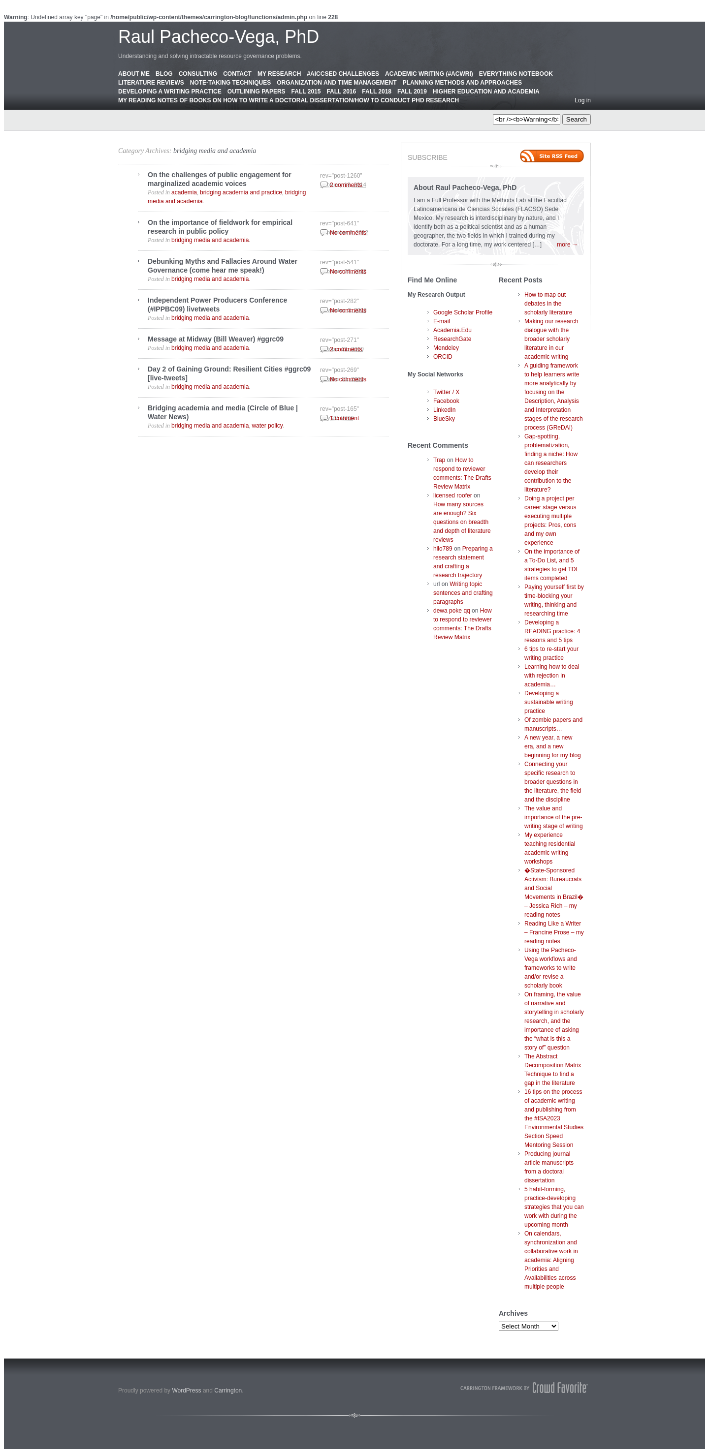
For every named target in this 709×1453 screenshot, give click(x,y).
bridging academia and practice (241, 192)
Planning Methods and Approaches (462, 82)
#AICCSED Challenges (343, 73)
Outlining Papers (256, 91)
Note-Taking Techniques (230, 82)
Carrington (228, 1390)
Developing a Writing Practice (170, 91)
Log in (583, 100)
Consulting (198, 73)
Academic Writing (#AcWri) (429, 73)
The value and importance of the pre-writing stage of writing (553, 817)
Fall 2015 (306, 91)
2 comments (346, 185)
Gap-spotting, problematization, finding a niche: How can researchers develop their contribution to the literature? (551, 463)
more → (567, 244)
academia (184, 192)
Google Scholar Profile (462, 312)
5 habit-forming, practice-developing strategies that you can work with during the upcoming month (554, 1207)
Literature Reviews (151, 82)
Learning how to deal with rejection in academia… (551, 675)
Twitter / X (446, 392)
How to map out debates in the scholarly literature (548, 303)
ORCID (442, 356)
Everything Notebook (516, 73)
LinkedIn (444, 409)
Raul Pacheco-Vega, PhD (218, 37)
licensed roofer (452, 495)
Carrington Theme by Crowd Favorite (524, 1387)
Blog (164, 73)
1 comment (344, 418)
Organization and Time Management (336, 82)
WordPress (186, 1390)
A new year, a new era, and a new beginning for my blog (552, 746)
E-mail (441, 321)
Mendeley (446, 347)
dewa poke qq (451, 610)
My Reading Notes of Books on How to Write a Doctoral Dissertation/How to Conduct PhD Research (288, 100)
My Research (279, 73)
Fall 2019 (412, 91)
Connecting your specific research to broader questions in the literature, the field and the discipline (552, 782)
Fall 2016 (341, 91)
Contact (237, 73)
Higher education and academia (486, 91)
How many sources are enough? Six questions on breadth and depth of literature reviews (462, 522)
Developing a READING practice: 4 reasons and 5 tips (552, 631)
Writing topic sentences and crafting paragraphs (463, 593)
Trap (439, 460)
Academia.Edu (452, 330)
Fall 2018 (376, 91)
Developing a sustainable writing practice (548, 702)
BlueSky (444, 418)
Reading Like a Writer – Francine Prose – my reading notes (554, 932)
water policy (267, 425)
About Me (134, 73)
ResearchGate (452, 339)
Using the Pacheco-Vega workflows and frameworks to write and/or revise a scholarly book (550, 968)
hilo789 (442, 548)
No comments (348, 232)
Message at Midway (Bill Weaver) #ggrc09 (216, 339)
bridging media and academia (214, 151)
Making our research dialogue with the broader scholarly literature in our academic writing (551, 339)
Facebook (446, 401)
